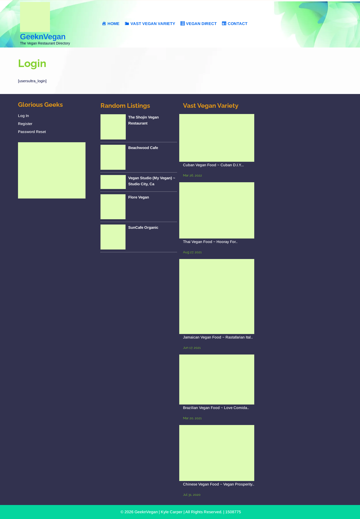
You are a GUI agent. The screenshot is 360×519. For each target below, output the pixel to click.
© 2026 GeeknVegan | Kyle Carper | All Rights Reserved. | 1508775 (180, 512)
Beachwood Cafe (143, 148)
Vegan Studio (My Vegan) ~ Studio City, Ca (151, 181)
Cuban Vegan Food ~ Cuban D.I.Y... (213, 165)
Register (25, 124)
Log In (23, 116)
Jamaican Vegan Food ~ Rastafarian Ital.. (218, 337)
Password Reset (32, 132)
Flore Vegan (138, 197)
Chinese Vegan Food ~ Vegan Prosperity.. (218, 484)
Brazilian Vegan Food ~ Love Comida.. (216, 408)
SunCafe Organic (143, 227)
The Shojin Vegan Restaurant (143, 120)
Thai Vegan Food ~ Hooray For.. (210, 242)
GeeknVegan (43, 36)
